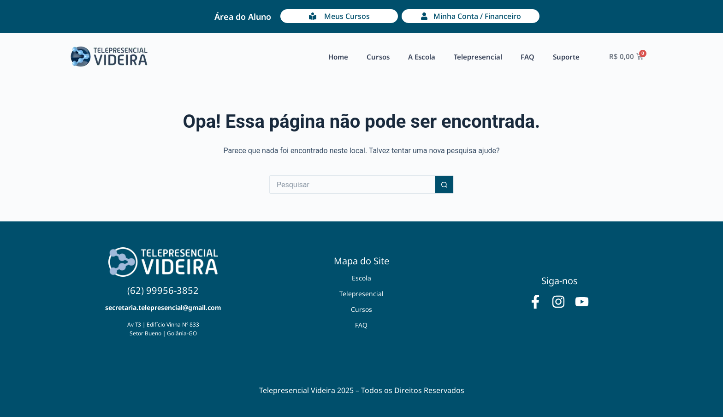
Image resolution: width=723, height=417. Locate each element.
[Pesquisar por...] (352, 184)
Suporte (566, 56)
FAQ (527, 56)
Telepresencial (478, 56)
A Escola (421, 56)
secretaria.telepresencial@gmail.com (163, 307)
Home (338, 56)
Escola (361, 278)
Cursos (378, 56)
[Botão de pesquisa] (444, 184)
